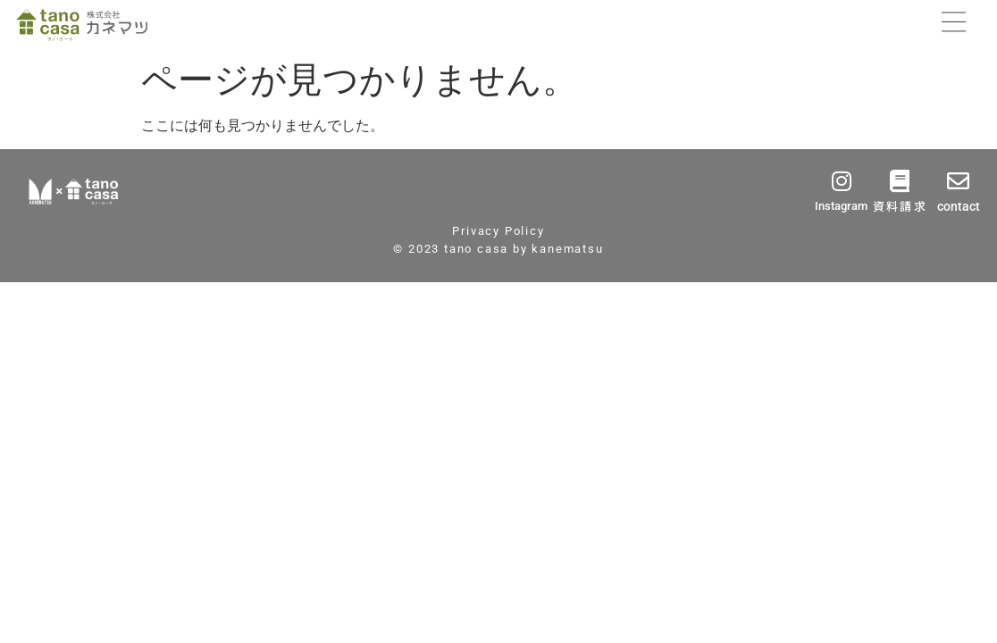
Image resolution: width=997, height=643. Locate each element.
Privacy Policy (498, 231)
